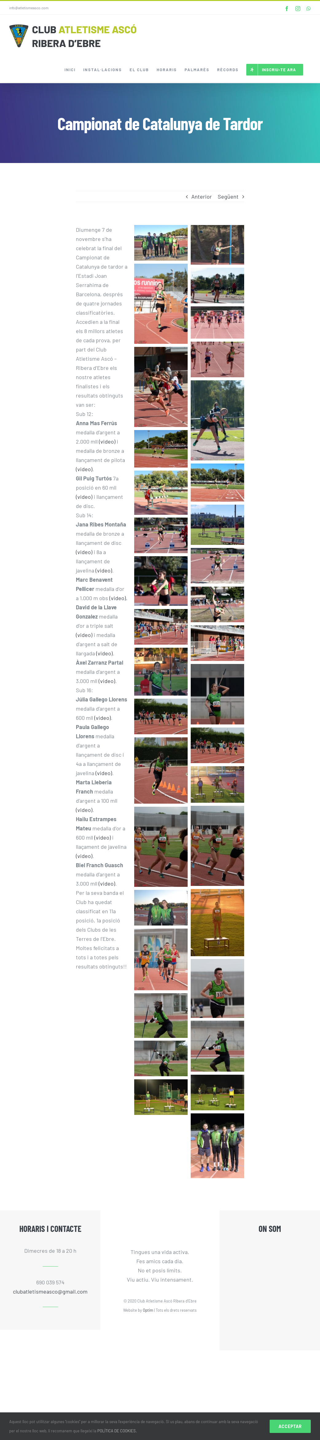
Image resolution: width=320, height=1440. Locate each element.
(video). (118, 598)
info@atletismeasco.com (29, 8)
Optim (148, 1310)
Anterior (201, 196)
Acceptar (290, 1426)
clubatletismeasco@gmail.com (50, 1291)
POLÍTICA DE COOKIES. (117, 1430)
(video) (107, 441)
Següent (228, 196)
